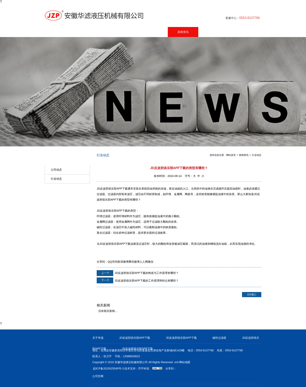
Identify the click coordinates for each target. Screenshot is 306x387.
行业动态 (56, 178)
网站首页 (60, 31)
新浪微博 (123, 261)
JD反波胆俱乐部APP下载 (134, 337)
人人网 (144, 261)
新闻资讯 (183, 31)
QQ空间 (113, 261)
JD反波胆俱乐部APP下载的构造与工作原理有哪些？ (138, 273)
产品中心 (90, 31)
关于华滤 (97, 337)
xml (176, 362)
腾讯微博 (134, 261)
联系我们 (244, 31)
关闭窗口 (251, 294)
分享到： (102, 261)
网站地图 (184, 362)
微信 (150, 261)
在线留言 (213, 31)
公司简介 (121, 31)
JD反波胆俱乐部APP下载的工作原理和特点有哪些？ (138, 280)
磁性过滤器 (219, 337)
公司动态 (56, 169)
